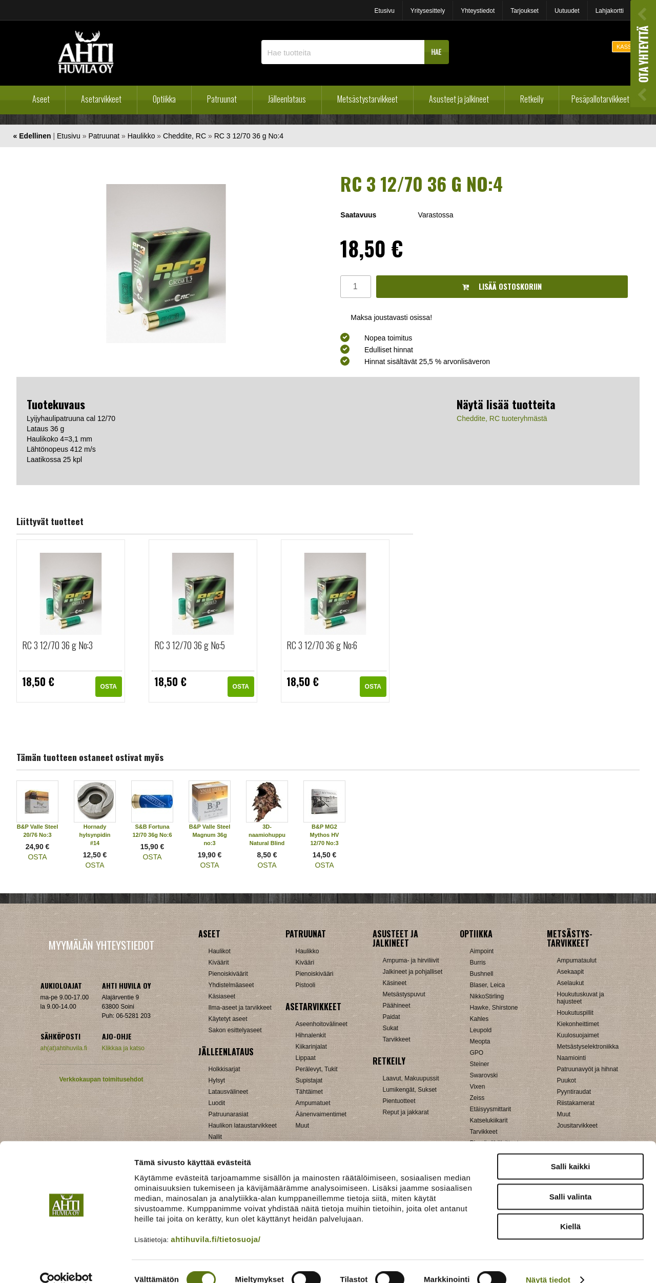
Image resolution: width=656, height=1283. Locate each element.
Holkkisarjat (224, 1069)
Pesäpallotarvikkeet (600, 99)
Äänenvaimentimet (321, 1114)
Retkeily (531, 99)
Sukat (391, 1028)
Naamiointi (571, 1057)
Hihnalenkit (311, 1035)
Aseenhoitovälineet (321, 1024)
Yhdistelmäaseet (231, 985)
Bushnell (482, 973)
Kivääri (305, 962)
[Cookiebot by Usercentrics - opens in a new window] (66, 1263)
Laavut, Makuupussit (411, 1078)
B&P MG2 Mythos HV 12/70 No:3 (324, 835)
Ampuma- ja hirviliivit (411, 960)
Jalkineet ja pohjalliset (413, 971)
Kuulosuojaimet (578, 1035)
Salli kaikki (570, 1149)
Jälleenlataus (287, 99)
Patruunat (222, 99)
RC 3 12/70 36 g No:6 (321, 645)
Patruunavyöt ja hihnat (587, 1069)
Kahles (479, 1019)
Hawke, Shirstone (494, 1007)
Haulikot (220, 951)
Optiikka (164, 99)
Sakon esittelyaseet (235, 1030)
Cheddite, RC (184, 136)
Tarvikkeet (397, 1039)
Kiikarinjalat (311, 1046)
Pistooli (306, 985)
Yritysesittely (428, 10)
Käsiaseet (222, 996)
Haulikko (141, 136)
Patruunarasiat (229, 1114)
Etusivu (384, 10)
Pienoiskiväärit (228, 973)
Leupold (481, 1030)
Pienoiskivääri (315, 973)
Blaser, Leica (487, 985)
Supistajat (309, 1080)
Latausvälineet (228, 1091)
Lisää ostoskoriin (502, 286)
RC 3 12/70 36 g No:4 (248, 136)
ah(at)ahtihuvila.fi (63, 1048)
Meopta (480, 1041)
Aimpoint (482, 951)
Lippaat (306, 1057)
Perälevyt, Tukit (317, 1069)
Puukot (566, 1080)
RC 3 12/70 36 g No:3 (57, 645)
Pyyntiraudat (574, 1091)
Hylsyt (217, 1080)
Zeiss (477, 1097)
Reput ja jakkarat (406, 1112)
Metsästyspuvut (404, 994)
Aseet (41, 99)
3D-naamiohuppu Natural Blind (267, 835)
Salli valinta (570, 1179)
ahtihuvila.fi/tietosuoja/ (215, 1221)
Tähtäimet (309, 1091)
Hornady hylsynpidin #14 (94, 835)
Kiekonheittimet (578, 1024)
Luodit (217, 1103)
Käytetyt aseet (228, 1019)
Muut (564, 1114)
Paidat (391, 1016)
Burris (478, 962)
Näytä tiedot (548, 1262)
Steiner (479, 1064)
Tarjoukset (524, 10)
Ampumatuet (313, 1103)
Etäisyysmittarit (490, 1109)
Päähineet (397, 1005)
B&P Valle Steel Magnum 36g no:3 (210, 835)
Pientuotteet (399, 1101)
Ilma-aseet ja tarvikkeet (240, 1007)
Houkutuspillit (575, 1012)
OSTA (108, 686)
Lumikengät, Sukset (410, 1089)
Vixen (477, 1086)
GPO (477, 1052)
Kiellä (570, 1209)
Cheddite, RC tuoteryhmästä (502, 418)
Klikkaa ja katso (123, 1048)
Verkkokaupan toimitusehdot (101, 1079)
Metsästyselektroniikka (588, 1046)
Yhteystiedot (478, 10)
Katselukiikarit (489, 1120)
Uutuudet (567, 10)
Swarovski (484, 1075)
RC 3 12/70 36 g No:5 (189, 645)
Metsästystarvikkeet (367, 99)
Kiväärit (219, 962)
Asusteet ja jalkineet (459, 99)
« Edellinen (32, 136)
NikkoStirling (487, 996)
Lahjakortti (610, 10)
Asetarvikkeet (101, 99)
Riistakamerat (575, 1103)
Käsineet (395, 983)
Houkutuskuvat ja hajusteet (580, 998)
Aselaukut (570, 983)
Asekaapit (570, 971)
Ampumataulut (577, 960)
